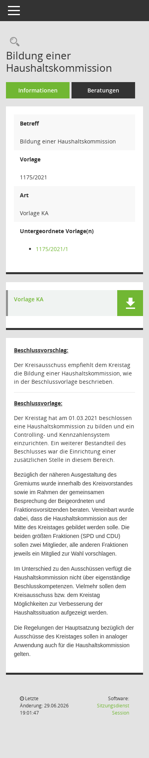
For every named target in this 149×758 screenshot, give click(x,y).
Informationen (38, 90)
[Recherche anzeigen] (12, 42)
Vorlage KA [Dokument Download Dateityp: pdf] (28, 299)
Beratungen (103, 90)
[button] (130, 303)
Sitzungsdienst (113, 709)
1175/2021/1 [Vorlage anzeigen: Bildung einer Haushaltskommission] (52, 249)
